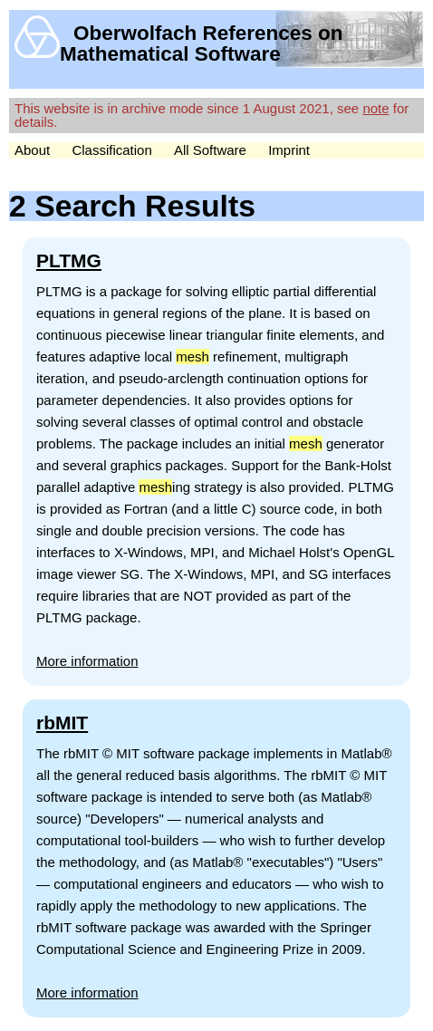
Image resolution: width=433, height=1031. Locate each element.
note (375, 108)
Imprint (289, 150)
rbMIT (62, 722)
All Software (210, 150)
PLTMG (68, 260)
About (32, 150)
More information (87, 661)
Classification (111, 150)
